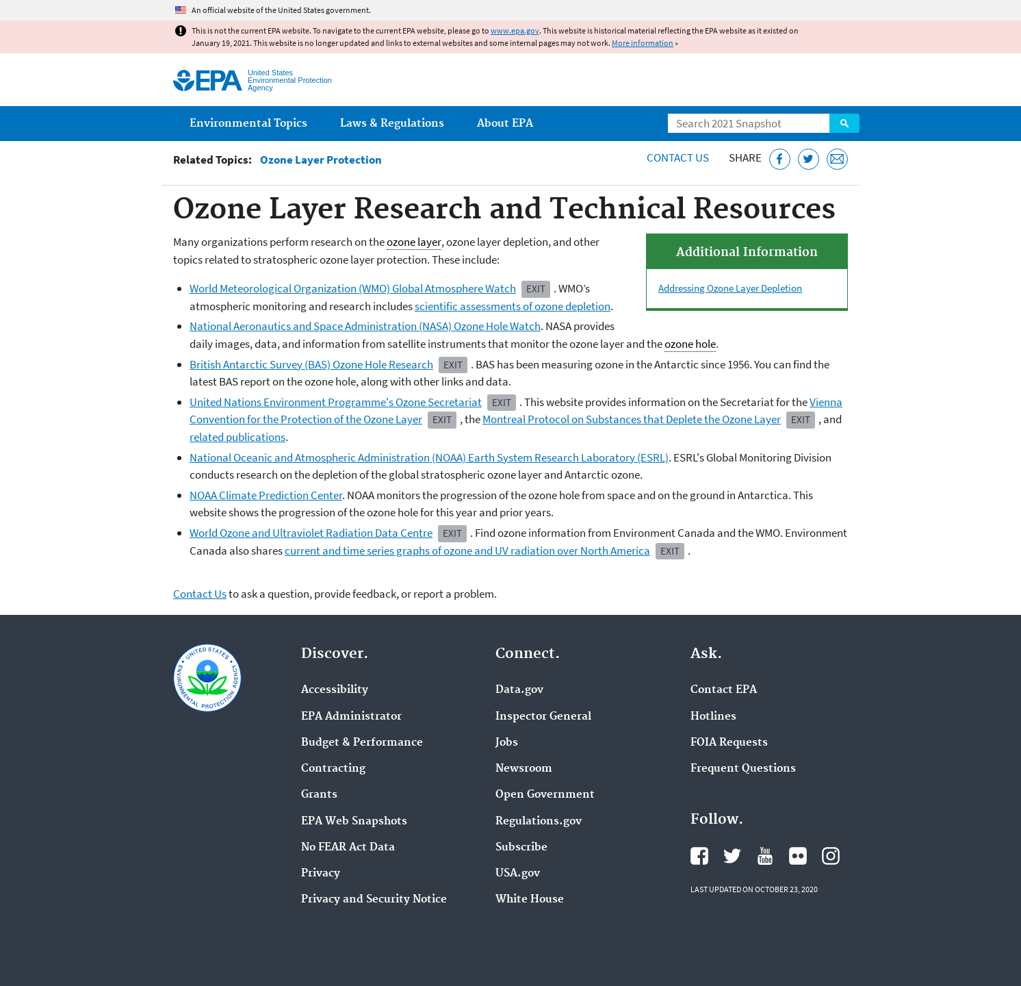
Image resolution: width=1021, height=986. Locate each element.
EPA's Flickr (798, 856)
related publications (237, 436)
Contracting (333, 769)
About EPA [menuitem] (505, 123)
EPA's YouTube (765, 856)
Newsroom (523, 769)
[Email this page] (837, 159)
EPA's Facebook (699, 856)
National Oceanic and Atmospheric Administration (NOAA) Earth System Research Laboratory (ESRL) (429, 457)
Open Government (545, 795)
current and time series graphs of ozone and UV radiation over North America (467, 550)
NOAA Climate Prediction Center (266, 495)
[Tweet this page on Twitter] (808, 159)
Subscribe (521, 848)
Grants (319, 795)
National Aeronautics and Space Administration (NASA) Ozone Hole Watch (365, 325)
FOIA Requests (729, 743)
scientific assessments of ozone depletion (512, 306)
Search (844, 123)
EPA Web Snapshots (354, 822)
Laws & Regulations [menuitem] (392, 123)
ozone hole (690, 344)
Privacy (320, 874)
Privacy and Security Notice (374, 900)
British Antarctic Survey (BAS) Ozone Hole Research (311, 364)
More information (642, 43)
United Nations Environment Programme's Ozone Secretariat (336, 401)
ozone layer (414, 242)
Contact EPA (723, 690)
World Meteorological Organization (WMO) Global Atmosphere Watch (353, 288)
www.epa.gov (515, 30)
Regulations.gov (538, 822)
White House (529, 900)
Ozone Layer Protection (321, 160)
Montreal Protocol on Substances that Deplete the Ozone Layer (631, 419)
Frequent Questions (743, 769)
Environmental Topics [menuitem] (248, 123)
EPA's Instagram (831, 856)
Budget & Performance (362, 743)
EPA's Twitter (732, 856)
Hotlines (713, 717)
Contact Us (678, 157)
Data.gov (519, 690)
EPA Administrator (351, 717)
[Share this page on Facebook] (779, 159)
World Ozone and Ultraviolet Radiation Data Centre (311, 532)
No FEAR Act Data (348, 848)
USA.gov (517, 874)
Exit (535, 288)
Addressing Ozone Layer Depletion (730, 287)
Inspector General (543, 717)
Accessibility (334, 690)
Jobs (506, 743)
